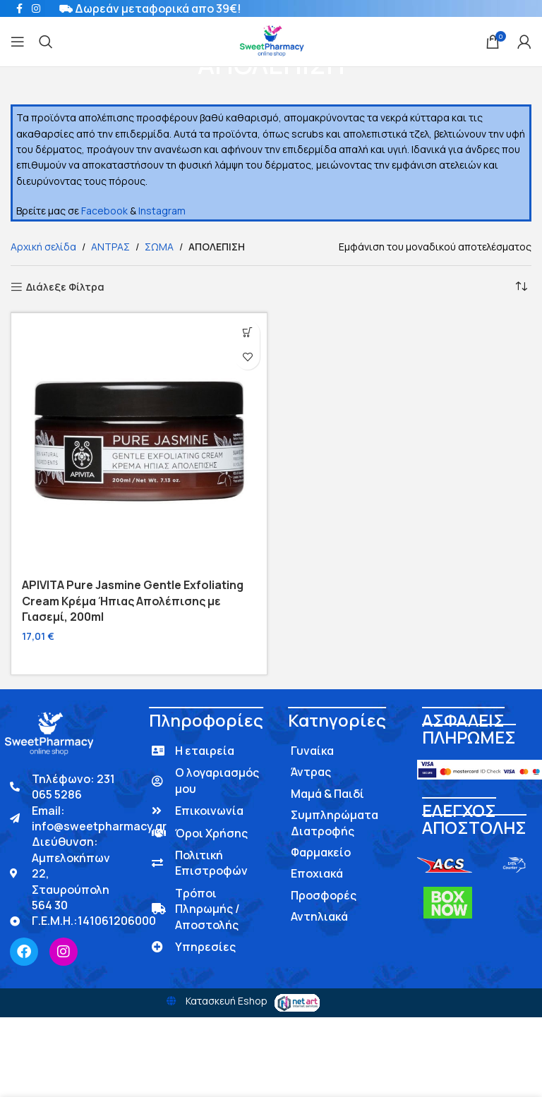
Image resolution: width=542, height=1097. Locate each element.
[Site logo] (271, 40)
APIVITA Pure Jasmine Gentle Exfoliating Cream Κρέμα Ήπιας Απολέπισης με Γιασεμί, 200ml (132, 600)
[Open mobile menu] (18, 42)
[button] (247, 332)
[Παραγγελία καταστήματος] (520, 287)
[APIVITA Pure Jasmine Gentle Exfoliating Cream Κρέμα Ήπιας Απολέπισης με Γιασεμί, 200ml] (139, 441)
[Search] (46, 42)
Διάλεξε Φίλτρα (65, 287)
